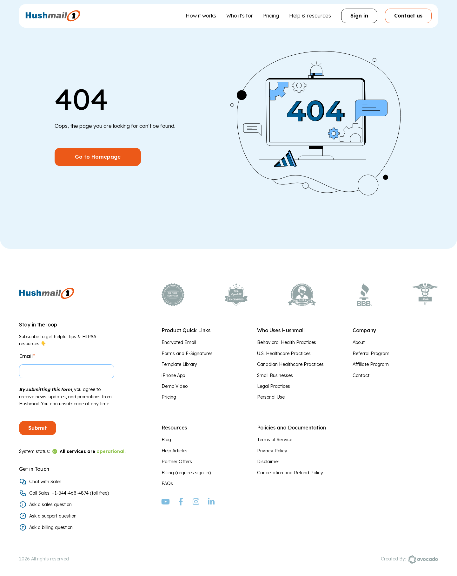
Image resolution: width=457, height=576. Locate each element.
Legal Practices (273, 386)
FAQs (167, 483)
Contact (361, 375)
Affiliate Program (371, 364)
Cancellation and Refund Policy (290, 473)
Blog (166, 439)
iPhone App (173, 375)
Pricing (271, 15)
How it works (201, 15)
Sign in (359, 15)
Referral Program (371, 353)
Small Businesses (275, 375)
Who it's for (239, 15)
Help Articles (175, 451)
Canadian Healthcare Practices (290, 364)
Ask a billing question (51, 527)
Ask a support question (52, 516)
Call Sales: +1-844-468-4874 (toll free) (69, 493)
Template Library (179, 364)
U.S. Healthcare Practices (284, 353)
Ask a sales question (50, 504)
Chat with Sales (45, 481)
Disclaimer (268, 461)
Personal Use (271, 397)
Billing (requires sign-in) (186, 473)
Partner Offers (177, 461)
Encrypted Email (179, 342)
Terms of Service (274, 439)
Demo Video (175, 386)
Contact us (408, 15)
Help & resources (310, 15)
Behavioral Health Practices (286, 342)
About (359, 342)
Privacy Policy (272, 451)
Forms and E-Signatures (187, 353)
